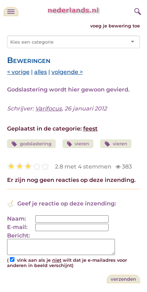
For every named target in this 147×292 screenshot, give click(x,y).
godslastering (31, 144)
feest (90, 128)
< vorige (18, 72)
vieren (78, 144)
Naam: (16, 218)
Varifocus (48, 108)
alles (40, 72)
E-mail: (17, 227)
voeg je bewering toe (115, 25)
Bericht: (18, 235)
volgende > (67, 72)
